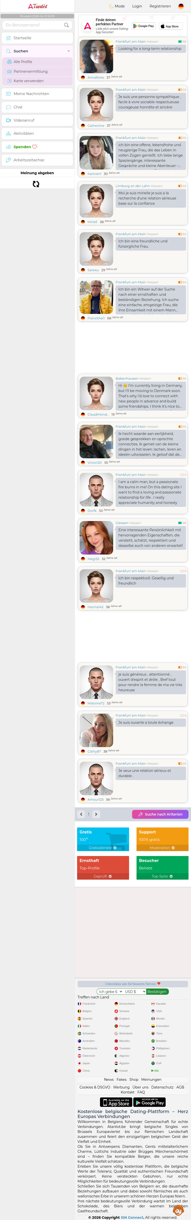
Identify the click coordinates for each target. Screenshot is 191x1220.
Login (137, 6)
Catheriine (96, 126)
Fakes (122, 1079)
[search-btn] (66, 25)
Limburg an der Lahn (133, 186)
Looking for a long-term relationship (149, 48)
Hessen (153, 41)
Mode (117, 6)
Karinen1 (94, 174)
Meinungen (151, 1079)
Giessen (122, 523)
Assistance (178, 1210)
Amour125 (96, 799)
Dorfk (92, 511)
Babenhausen (127, 378)
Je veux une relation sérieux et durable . (144, 773)
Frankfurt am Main (131, 41)
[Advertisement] (132, 26)
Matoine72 (96, 703)
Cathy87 (94, 751)
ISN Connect (132, 1217)
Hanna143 (95, 607)
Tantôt (37, 6)
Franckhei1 (96, 318)
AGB (180, 1087)
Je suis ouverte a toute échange (146, 722)
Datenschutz (162, 1087)
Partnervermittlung (27, 71)
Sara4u (93, 270)
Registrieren (160, 6)
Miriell (92, 222)
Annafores (96, 77)
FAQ (141, 1092)
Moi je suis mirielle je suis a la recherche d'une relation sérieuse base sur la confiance (147, 198)
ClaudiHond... (98, 414)
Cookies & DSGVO (95, 1087)
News (109, 1079)
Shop (133, 1079)
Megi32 (93, 559)
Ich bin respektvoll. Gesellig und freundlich (146, 581)
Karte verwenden (25, 80)
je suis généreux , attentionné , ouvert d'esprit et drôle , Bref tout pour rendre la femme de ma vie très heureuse (150, 682)
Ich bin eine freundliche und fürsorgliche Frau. (143, 244)
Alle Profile (19, 61)
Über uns (140, 1087)
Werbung (121, 1087)
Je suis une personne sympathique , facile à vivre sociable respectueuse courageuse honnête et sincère (149, 102)
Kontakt (128, 1092)
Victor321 (95, 462)
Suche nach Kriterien (160, 814)
